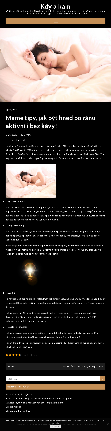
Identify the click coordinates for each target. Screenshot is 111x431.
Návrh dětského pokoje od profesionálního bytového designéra (39, 398)
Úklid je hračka (13, 406)
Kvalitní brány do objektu (19, 394)
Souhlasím (55, 427)
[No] (107, 424)
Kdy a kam (55, 6)
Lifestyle (11, 110)
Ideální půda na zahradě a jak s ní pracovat (83, 366)
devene (27, 134)
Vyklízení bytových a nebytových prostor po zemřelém (34, 402)
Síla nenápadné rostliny (18, 410)
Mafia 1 (12, 366)
